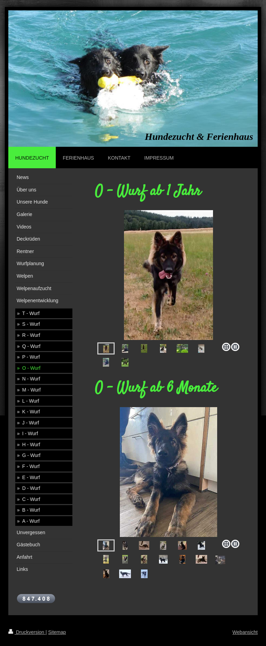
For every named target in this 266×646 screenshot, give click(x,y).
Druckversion (26, 632)
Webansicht (245, 632)
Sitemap (57, 632)
